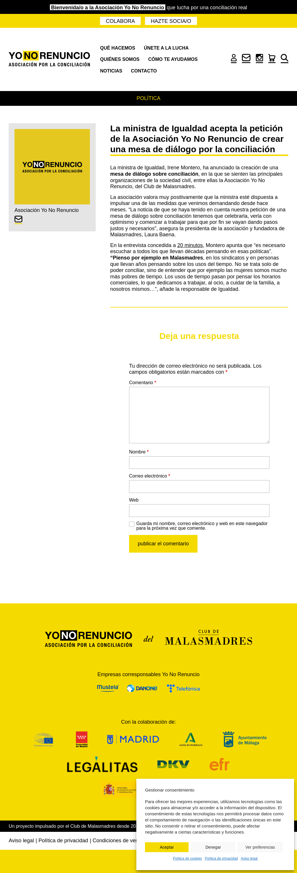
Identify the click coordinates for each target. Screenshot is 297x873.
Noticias (111, 70)
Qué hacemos (117, 48)
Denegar (213, 847)
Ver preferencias (260, 847)
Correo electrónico (149, 475)
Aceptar (167, 847)
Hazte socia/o (171, 21)
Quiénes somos (120, 59)
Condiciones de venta (118, 840)
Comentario (142, 382)
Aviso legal (249, 858)
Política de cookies (187, 858)
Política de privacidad (221, 858)
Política (148, 98)
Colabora (120, 21)
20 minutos (190, 245)
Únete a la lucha (166, 48)
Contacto (144, 70)
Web (134, 500)
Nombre (139, 451)
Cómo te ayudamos (173, 59)
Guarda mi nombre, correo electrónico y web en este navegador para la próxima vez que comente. (202, 526)
